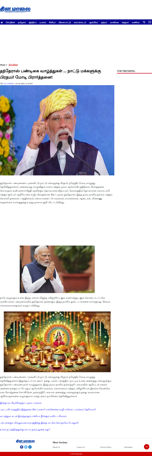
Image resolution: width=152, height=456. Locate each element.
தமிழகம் (22, 22)
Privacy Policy (105, 447)
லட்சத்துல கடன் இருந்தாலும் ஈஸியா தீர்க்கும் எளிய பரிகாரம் (33, 416)
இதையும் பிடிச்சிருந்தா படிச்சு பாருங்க (21, 402)
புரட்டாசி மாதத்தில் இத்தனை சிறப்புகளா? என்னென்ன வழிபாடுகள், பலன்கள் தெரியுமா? (48, 409)
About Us (56, 447)
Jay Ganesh (8, 83)
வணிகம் (136, 22)
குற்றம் (104, 22)
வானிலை (114, 22)
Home (2, 65)
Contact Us (81, 447)
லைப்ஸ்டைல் (80, 22)
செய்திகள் (10, 22)
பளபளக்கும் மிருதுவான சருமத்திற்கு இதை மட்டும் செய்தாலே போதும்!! (39, 422)
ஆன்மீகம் (93, 22)
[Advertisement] (75, 43)
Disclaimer (128, 447)
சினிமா (52, 22)
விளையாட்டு (65, 22)
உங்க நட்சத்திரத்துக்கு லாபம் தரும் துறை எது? (25, 429)
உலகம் (43, 22)
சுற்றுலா (125, 22)
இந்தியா (33, 22)
